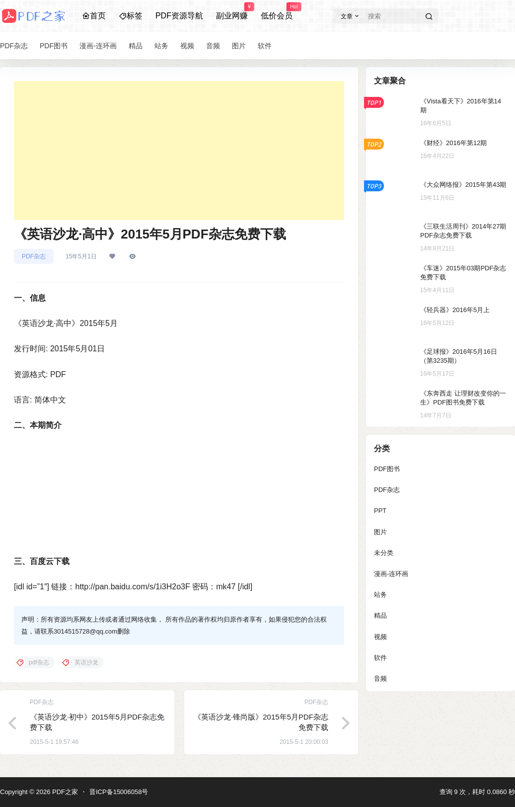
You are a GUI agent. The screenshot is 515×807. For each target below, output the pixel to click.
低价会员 (277, 11)
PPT (380, 510)
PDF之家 (64, 792)
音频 (380, 678)
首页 (94, 15)
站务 (380, 594)
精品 (380, 615)
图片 (380, 532)
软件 (380, 657)
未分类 (383, 553)
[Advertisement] (179, 150)
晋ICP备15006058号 (118, 792)
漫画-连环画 (391, 573)
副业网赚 (232, 11)
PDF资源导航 (179, 15)
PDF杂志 (34, 256)
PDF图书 (387, 469)
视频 (380, 637)
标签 (131, 15)
